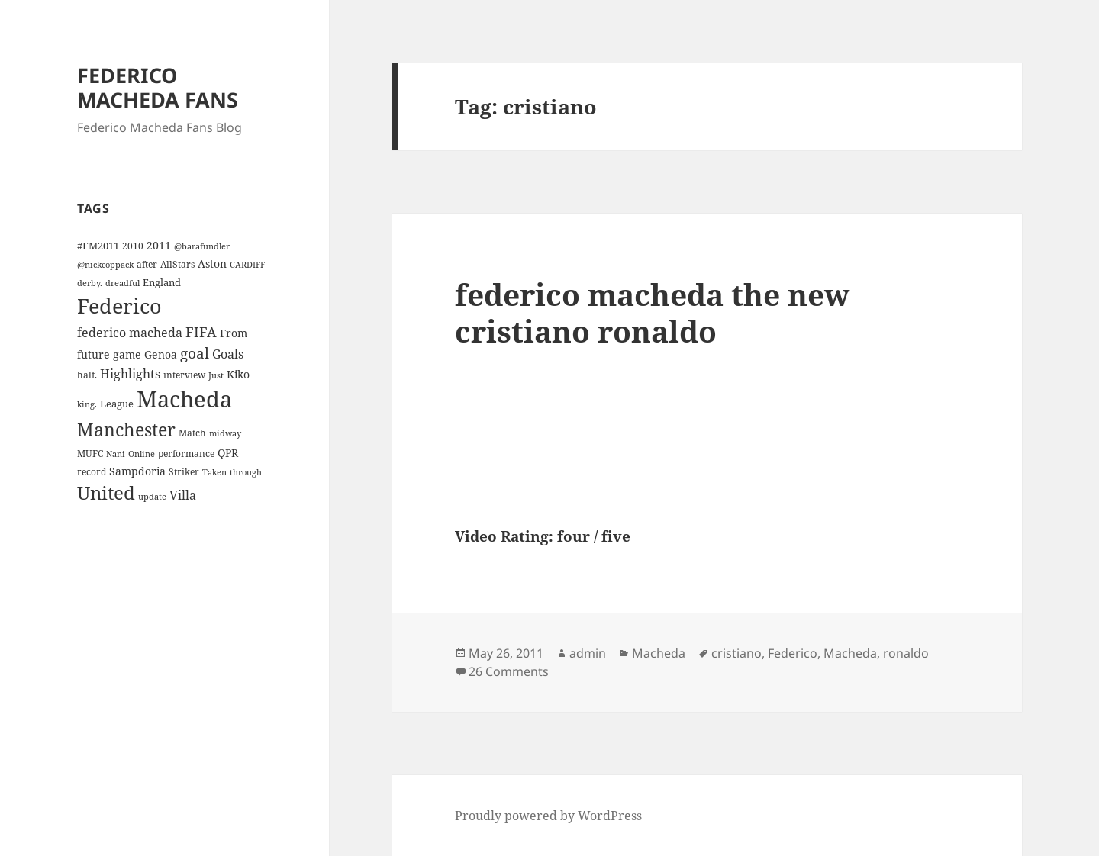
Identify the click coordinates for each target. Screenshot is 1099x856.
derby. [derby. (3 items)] (89, 283)
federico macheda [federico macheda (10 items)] (129, 332)
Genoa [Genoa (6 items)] (160, 354)
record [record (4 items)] (91, 471)
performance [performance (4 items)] (186, 453)
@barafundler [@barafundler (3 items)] (202, 246)
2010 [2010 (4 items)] (132, 246)
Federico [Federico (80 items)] (119, 305)
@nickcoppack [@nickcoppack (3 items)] (105, 264)
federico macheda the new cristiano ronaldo (652, 312)
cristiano (736, 653)
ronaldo (906, 653)
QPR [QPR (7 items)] (228, 453)
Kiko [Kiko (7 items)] (238, 374)
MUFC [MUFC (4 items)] (90, 453)
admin (587, 653)
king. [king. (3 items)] (87, 404)
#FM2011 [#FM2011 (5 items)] (98, 246)
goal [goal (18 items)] (194, 353)
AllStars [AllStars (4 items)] (177, 264)
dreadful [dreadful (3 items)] (122, 283)
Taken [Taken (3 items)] (214, 472)
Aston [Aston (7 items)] (212, 263)
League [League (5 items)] (117, 403)
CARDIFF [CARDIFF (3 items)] (247, 264)
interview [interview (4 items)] (184, 374)
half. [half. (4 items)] (87, 374)
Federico (792, 653)
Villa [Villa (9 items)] (182, 495)
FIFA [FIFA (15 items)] (201, 332)
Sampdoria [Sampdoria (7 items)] (137, 471)
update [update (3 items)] (152, 496)
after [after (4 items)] (147, 264)
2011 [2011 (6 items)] (159, 245)
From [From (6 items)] (233, 333)
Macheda (658, 653)
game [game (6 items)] (127, 354)
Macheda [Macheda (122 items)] (184, 399)
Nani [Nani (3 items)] (115, 454)
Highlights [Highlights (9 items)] (130, 373)
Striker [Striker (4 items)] (184, 471)
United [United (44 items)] (106, 493)
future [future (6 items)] (93, 354)
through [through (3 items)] (246, 472)
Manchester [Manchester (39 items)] (126, 429)
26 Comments (509, 671)
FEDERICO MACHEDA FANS (157, 87)
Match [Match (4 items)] (192, 432)
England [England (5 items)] (162, 282)
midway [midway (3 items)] (225, 433)
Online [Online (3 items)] (141, 454)
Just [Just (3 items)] (216, 375)
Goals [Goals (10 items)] (227, 354)
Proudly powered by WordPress (548, 815)
